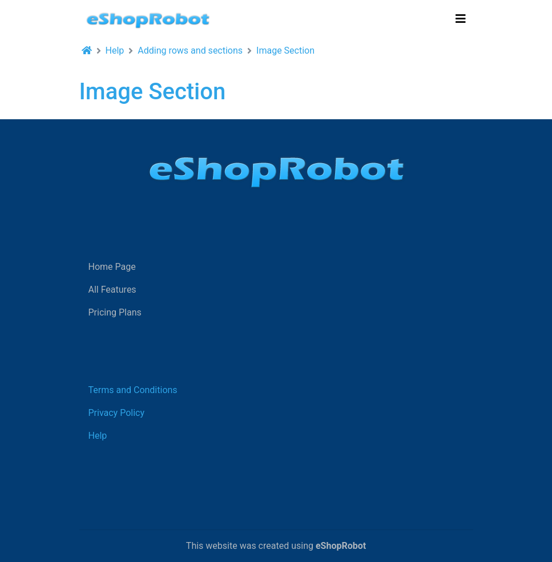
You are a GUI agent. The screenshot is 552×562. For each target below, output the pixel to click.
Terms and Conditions (133, 390)
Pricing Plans (115, 312)
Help (115, 50)
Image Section (285, 50)
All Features (112, 289)
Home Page (112, 266)
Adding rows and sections (190, 50)
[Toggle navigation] (460, 18)
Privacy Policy (116, 412)
